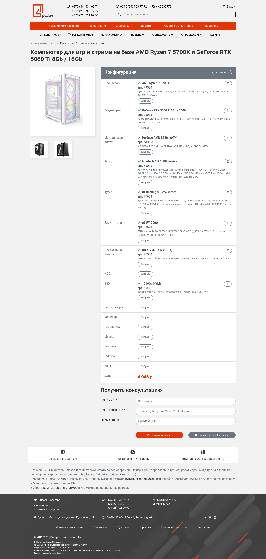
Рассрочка (210, 25)
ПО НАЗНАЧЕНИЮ (113, 34)
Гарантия (146, 25)
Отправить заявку (159, 435)
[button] (229, 6)
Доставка (122, 25)
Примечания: (110, 420)
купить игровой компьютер (144, 479)
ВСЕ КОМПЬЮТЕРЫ (81, 34)
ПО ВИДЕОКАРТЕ (162, 34)
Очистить (222, 72)
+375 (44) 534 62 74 (82, 6)
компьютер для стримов (60, 487)
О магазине (98, 25)
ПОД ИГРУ (216, 34)
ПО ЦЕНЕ (137, 34)
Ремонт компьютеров (178, 25)
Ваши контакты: (113, 410)
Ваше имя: (109, 400)
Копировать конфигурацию (212, 435)
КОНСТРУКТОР (50, 34)
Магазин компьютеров (64, 25)
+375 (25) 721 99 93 (82, 15)
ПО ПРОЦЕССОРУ (191, 34)
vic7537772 (161, 6)
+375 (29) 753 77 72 (82, 11)
